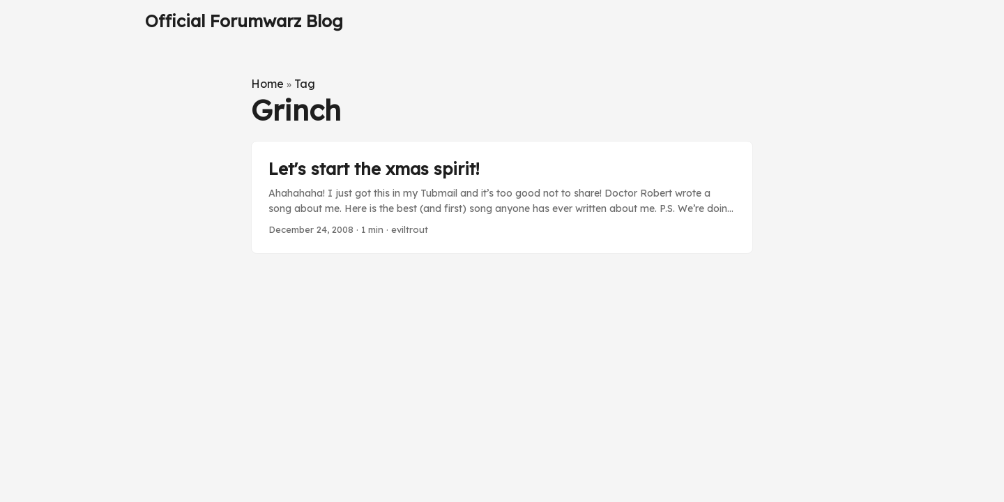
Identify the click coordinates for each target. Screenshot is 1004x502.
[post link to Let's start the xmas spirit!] (502, 198)
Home (267, 84)
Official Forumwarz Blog (244, 20)
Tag (304, 84)
